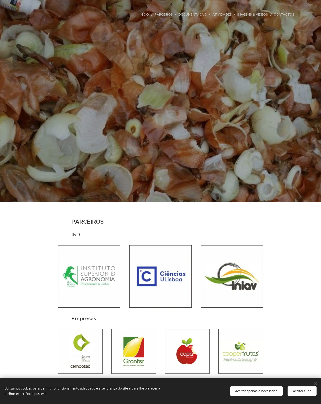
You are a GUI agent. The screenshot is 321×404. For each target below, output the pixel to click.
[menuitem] (154, 14)
